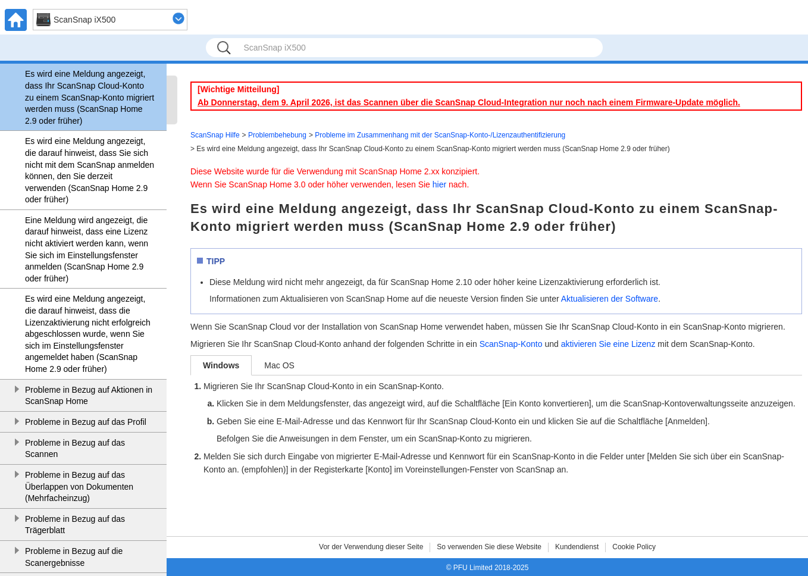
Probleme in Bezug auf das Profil (85, 422)
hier (439, 184)
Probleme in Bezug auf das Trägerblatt (75, 525)
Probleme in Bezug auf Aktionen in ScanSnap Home (88, 395)
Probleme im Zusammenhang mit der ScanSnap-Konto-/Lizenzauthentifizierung (440, 135)
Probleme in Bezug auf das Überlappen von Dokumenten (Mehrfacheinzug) (79, 486)
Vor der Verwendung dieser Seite (371, 547)
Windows (221, 365)
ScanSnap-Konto (511, 344)
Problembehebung (277, 135)
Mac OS (279, 365)
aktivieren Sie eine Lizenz (608, 344)
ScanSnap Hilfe (215, 135)
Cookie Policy (634, 547)
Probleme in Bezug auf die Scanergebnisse (74, 557)
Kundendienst (577, 547)
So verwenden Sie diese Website (489, 547)
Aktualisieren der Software (609, 298)
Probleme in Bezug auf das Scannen (75, 448)
